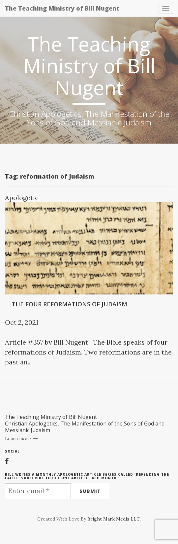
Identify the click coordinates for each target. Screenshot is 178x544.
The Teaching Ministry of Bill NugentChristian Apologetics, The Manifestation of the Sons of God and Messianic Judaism (84, 423)
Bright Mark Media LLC (113, 519)
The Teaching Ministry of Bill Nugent (62, 8)
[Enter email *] (38, 491)
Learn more (21, 439)
